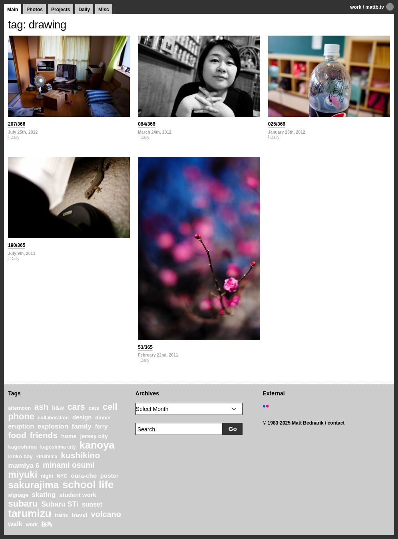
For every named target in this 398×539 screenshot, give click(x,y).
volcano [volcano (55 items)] (106, 514)
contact (336, 423)
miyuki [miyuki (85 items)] (22, 474)
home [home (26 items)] (69, 436)
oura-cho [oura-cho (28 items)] (83, 475)
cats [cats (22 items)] (93, 408)
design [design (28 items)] (82, 417)
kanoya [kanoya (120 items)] (96, 445)
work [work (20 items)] (32, 524)
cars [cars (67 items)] (76, 407)
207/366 (16, 124)
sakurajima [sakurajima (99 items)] (33, 484)
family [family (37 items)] (81, 426)
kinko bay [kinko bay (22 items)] (20, 456)
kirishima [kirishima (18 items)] (47, 456)
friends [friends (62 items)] (44, 435)
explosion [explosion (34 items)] (53, 426)
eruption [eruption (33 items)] (21, 426)
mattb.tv (374, 7)
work (355, 7)
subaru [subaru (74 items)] (23, 504)
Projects (60, 9)
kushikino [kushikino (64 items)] (80, 455)
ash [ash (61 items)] (41, 406)
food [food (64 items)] (17, 435)
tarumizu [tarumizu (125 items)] (29, 513)
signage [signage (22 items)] (18, 495)
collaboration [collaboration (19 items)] (53, 418)
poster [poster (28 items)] (109, 475)
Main (12, 9)
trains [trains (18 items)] (61, 515)
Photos (34, 9)
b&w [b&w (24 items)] (58, 408)
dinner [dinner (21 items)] (103, 418)
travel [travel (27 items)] (80, 515)
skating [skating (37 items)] (44, 495)
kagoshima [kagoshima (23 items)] (22, 447)
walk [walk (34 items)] (15, 523)
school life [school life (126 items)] (88, 485)
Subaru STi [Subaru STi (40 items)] (59, 504)
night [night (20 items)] (47, 476)
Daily (84, 9)
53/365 (145, 347)
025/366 (276, 124)
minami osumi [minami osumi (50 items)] (69, 465)
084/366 (146, 124)
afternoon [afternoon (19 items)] (19, 408)
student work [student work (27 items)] (77, 495)
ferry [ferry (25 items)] (101, 426)
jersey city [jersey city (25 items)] (94, 436)
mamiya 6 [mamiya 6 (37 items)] (23, 465)
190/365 (16, 245)
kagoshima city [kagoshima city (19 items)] (58, 447)
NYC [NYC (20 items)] (62, 476)
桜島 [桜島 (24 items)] (46, 524)
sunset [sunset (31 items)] (92, 504)
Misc (103, 9)
